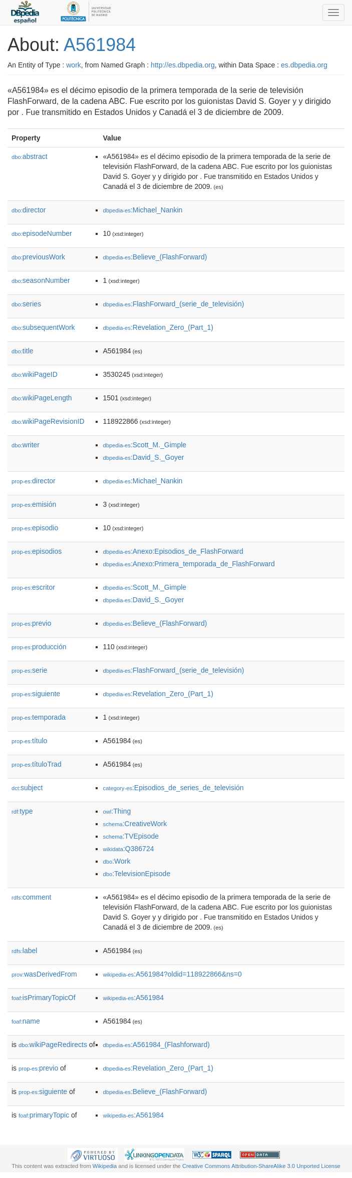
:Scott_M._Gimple (145, 445)
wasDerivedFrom (44, 974)
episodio (35, 528)
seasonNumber (41, 280)
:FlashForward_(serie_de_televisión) (173, 304)
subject (27, 788)
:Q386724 (128, 849)
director (29, 210)
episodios (37, 551)
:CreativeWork (135, 824)
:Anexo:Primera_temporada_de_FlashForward (189, 564)
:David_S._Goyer (143, 457)
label (24, 951)
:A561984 (133, 998)
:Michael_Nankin (143, 210)
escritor (33, 587)
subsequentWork (43, 327)
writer (26, 445)
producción (39, 647)
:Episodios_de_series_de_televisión (173, 788)
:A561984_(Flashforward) (156, 1045)
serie (29, 670)
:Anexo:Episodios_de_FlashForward (173, 551)
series (26, 304)
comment (31, 897)
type (22, 811)
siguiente (36, 694)
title (23, 351)
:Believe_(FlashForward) (155, 257)
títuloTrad (37, 764)
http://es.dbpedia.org (183, 65)
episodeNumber (42, 233)
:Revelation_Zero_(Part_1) (158, 327)
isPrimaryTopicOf (44, 998)
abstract (30, 156)
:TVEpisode (131, 836)
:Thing (117, 811)
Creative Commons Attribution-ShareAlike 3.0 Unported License (261, 1166)
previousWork (38, 257)
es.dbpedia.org (304, 65)
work (73, 65)
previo (31, 623)
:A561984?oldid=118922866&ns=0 (172, 974)
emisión (34, 504)
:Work (117, 861)
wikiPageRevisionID (48, 421)
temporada (39, 717)
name (26, 1021)
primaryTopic (44, 1115)
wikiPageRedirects (53, 1045)
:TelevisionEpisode (137, 874)
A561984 (100, 44)
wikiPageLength (42, 398)
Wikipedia (105, 1166)
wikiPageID (35, 374)
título (29, 741)
